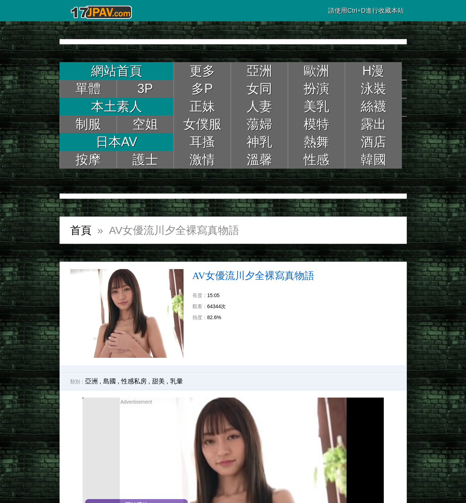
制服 (88, 124)
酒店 (373, 142)
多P (202, 88)
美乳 (316, 106)
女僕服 (202, 124)
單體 (88, 88)
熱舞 (316, 142)
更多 (202, 71)
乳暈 (176, 381)
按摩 (88, 159)
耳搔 (202, 142)
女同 (259, 88)
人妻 (259, 106)
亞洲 (259, 71)
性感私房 (134, 381)
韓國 (373, 159)
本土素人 (116, 106)
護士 (145, 159)
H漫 (373, 71)
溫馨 (259, 159)
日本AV (116, 142)
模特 (316, 124)
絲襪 (373, 106)
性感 (316, 159)
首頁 (80, 230)
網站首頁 (116, 71)
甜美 (158, 381)
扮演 (316, 88)
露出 (373, 124)
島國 (109, 381)
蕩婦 (259, 124)
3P (145, 88)
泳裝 (373, 88)
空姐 (145, 124)
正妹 (202, 106)
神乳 (259, 142)
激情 (202, 159)
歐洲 (316, 71)
